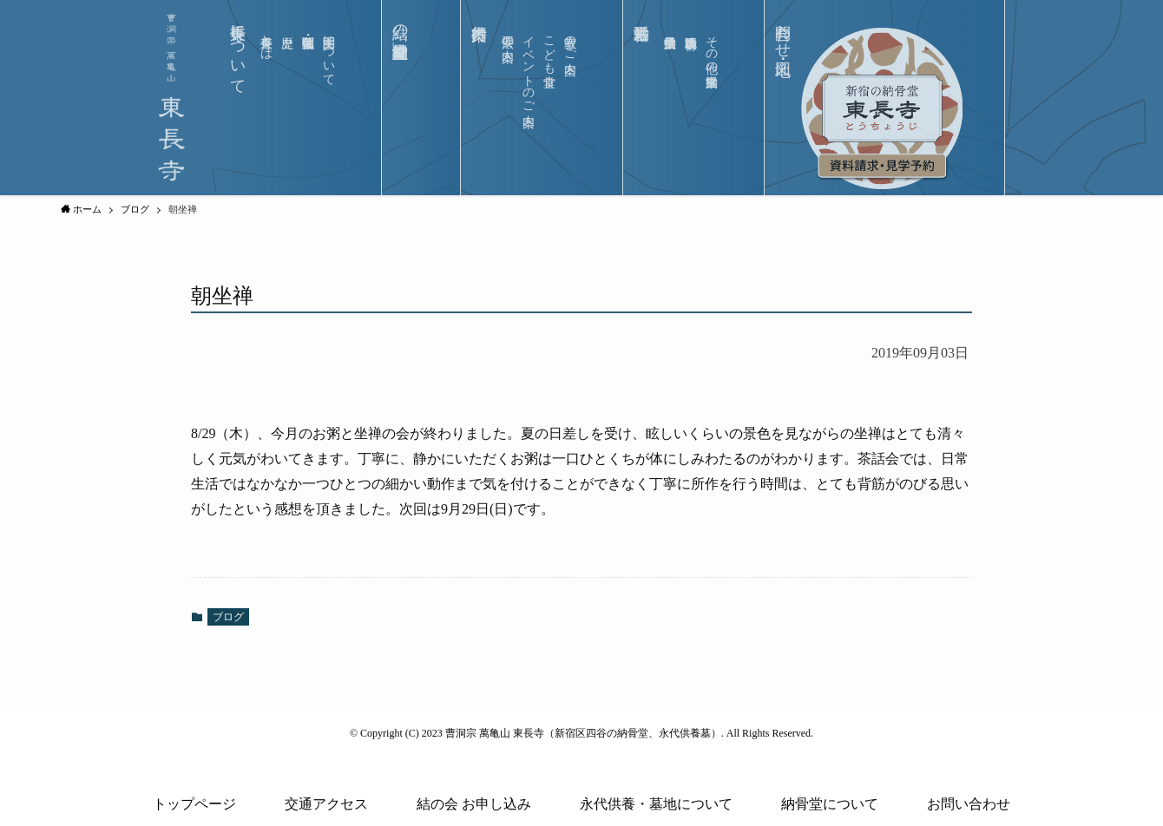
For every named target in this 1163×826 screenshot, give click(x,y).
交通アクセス (326, 803)
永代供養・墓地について (656, 803)
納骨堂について (829, 803)
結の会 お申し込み (474, 803)
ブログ (228, 617)
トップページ (194, 803)
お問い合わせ (968, 803)
